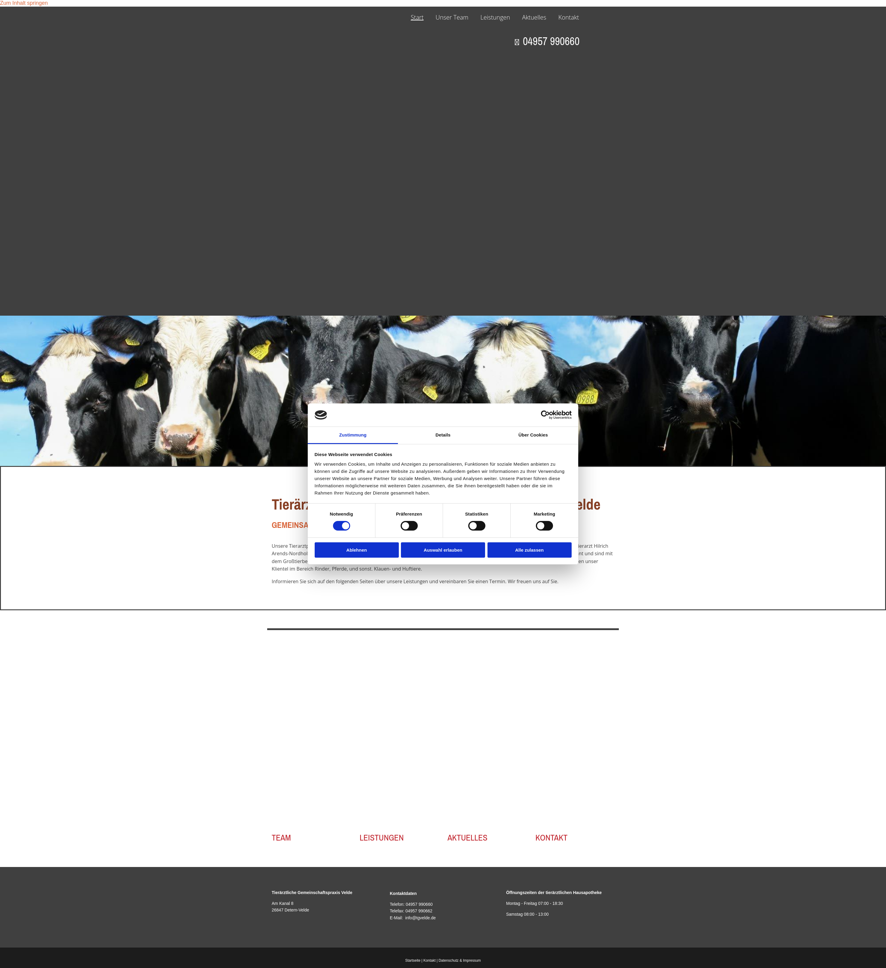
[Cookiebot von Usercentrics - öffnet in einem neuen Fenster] (545, 414)
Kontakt (568, 17)
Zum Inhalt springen (24, 3)
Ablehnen (356, 550)
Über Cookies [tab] (533, 434)
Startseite (412, 960)
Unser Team (451, 17)
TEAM (281, 837)
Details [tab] (443, 434)
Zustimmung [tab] (353, 434)
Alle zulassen (529, 550)
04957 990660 (419, 904)
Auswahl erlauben (443, 550)
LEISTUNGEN (382, 837)
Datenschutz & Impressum (459, 960)
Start (417, 17)
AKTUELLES (467, 837)
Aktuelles (534, 17)
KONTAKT (552, 837)
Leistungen (495, 17)
